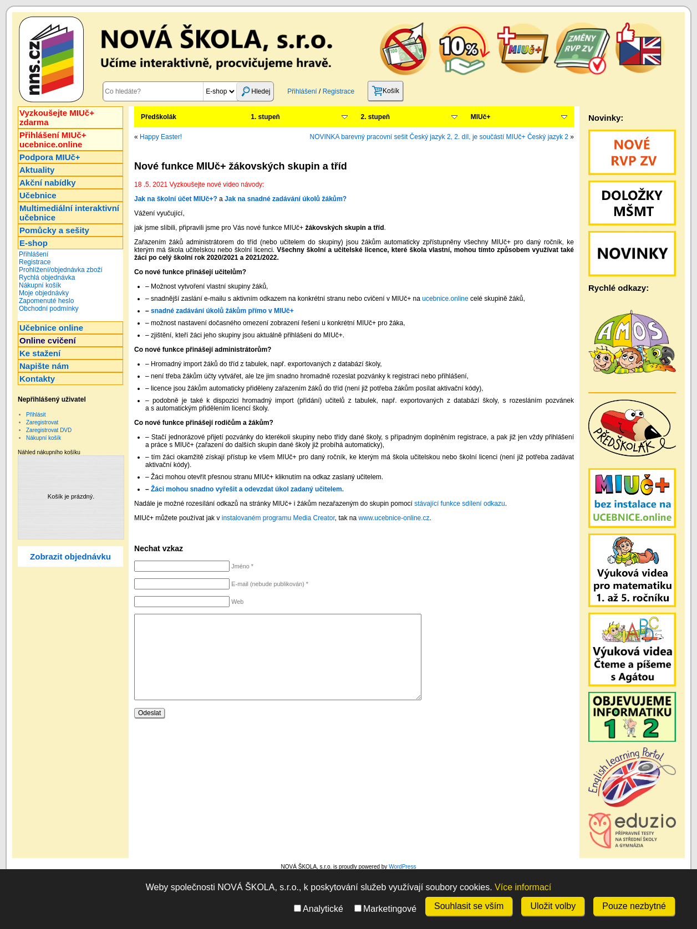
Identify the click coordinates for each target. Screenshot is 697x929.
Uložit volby (553, 906)
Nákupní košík (40, 285)
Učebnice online (51, 327)
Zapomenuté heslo (46, 301)
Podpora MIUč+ (49, 157)
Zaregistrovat (42, 422)
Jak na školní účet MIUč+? (175, 199)
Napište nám (44, 366)
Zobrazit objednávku (70, 556)
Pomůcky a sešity (54, 230)
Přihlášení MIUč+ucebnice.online (52, 139)
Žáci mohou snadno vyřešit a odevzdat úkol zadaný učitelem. (247, 489)
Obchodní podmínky (48, 308)
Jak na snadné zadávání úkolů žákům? (286, 199)
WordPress (402, 867)
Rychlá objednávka (47, 277)
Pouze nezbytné (634, 906)
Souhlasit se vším (468, 906)
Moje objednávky (44, 293)
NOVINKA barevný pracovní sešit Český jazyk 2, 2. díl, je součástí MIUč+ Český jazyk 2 (438, 137)
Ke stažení (39, 353)
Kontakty (37, 378)
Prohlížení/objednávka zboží (61, 270)
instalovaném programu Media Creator (278, 518)
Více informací (523, 887)
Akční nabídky (47, 182)
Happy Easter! (161, 137)
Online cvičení (47, 340)
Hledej (255, 91)
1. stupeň (265, 117)
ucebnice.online (445, 298)
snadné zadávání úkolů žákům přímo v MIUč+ (222, 311)
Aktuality (36, 169)
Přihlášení (302, 91)
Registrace (338, 91)
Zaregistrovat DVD (49, 430)
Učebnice (38, 195)
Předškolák (158, 117)
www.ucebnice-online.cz (394, 518)
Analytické (318, 908)
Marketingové (385, 908)
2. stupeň (375, 117)
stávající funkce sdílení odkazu (459, 503)
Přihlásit (36, 415)
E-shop (33, 243)
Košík (385, 90)
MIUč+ (481, 117)
